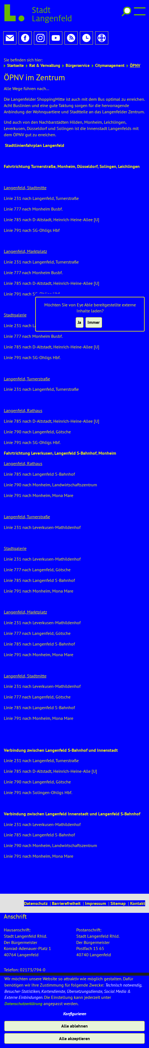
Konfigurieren (74, 1013)
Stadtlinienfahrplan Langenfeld (34, 140)
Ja (79, 322)
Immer (93, 322)
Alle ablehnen (74, 1026)
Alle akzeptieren (74, 1038)
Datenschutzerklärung (23, 1003)
